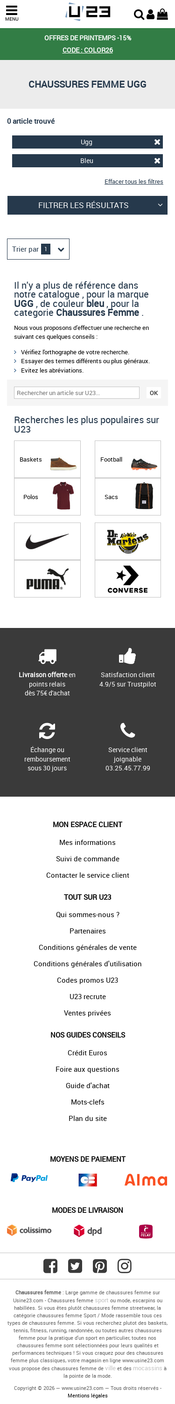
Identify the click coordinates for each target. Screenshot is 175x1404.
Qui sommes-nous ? (87, 914)
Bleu (120, 160)
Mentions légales (88, 1395)
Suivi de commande (87, 858)
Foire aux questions (87, 1069)
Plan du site (88, 1118)
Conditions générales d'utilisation (88, 963)
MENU (11, 13)
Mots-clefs (88, 1101)
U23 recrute (88, 996)
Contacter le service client (87, 875)
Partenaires (88, 930)
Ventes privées (87, 1012)
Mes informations (87, 842)
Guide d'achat (88, 1085)
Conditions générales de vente (88, 947)
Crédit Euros (87, 1052)
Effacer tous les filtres (134, 181)
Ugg (121, 141)
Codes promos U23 (87, 980)
